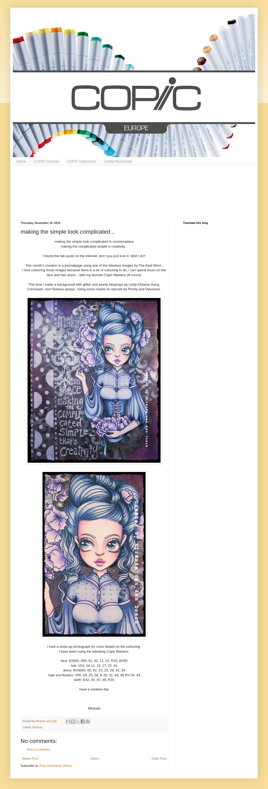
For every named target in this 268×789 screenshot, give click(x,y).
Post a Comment (38, 749)
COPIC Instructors (81, 161)
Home (21, 161)
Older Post (159, 758)
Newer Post (30, 758)
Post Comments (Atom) (55, 766)
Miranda (37, 727)
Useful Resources (118, 161)
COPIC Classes (46, 161)
